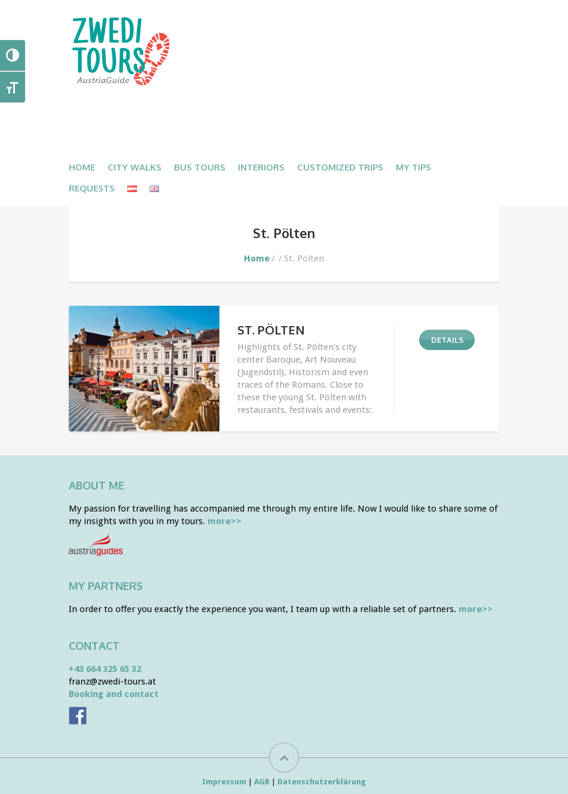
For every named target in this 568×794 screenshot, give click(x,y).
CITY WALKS (134, 167)
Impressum (224, 781)
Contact (94, 645)
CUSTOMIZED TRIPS (340, 167)
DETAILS (447, 340)
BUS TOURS (199, 167)
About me (96, 485)
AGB (262, 781)
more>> (224, 521)
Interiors (261, 167)
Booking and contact (113, 694)
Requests (92, 188)
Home (82, 167)
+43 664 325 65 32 (105, 669)
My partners (106, 585)
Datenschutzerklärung (321, 781)
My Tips (413, 167)
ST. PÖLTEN (271, 329)
